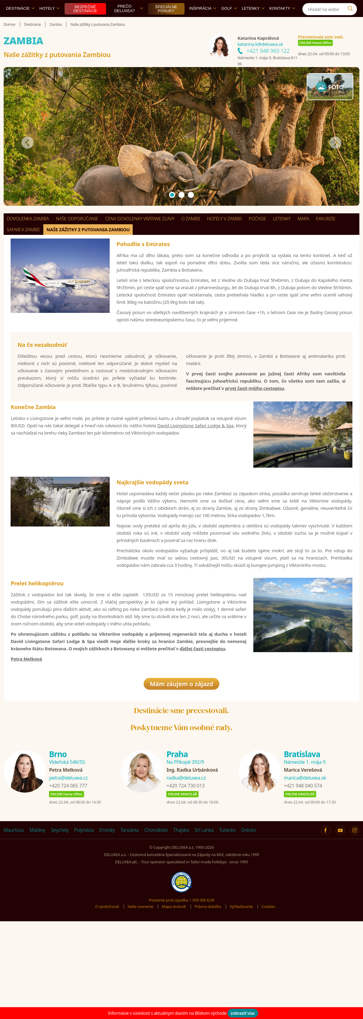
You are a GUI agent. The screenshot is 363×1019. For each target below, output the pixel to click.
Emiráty (107, 917)
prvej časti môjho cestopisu (254, 423)
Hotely (49, 22)
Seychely (59, 917)
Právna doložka (208, 994)
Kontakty (282, 22)
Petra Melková (26, 730)
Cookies (268, 994)
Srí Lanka (204, 917)
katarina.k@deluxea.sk (260, 58)
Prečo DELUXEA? (128, 22)
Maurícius (14, 917)
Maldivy (37, 917)
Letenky (253, 22)
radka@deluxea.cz (186, 865)
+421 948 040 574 (303, 873)
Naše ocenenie (140, 994)
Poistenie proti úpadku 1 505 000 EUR (181, 987)
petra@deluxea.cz (68, 865)
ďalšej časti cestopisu (202, 720)
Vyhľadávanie (241, 994)
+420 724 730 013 (185, 873)
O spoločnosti (107, 994)
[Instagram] (351, 7)
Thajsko (181, 917)
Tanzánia (129, 917)
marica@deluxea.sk (305, 865)
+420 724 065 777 (68, 873)
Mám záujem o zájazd (181, 771)
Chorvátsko (156, 917)
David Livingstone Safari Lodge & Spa (195, 470)
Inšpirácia (203, 22)
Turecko (227, 917)
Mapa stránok (174, 994)
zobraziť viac (243, 1013)
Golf (229, 22)
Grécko (248, 917)
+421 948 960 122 (268, 64)
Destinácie (20, 22)
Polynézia (84, 917)
